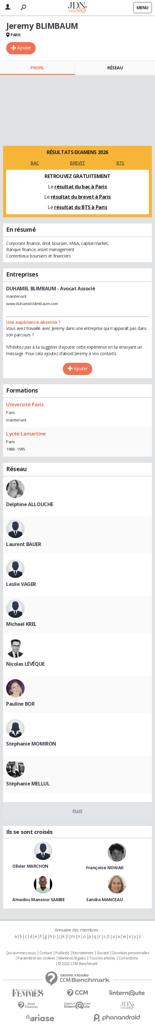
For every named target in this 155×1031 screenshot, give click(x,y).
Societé (103, 953)
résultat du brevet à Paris (81, 196)
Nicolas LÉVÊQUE (25, 664)
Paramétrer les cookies (36, 958)
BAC (34, 163)
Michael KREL (21, 624)
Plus (77, 811)
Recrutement (83, 953)
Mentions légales (71, 958)
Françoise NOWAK (105, 867)
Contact (45, 953)
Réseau (115, 68)
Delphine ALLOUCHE (29, 504)
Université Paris (24, 404)
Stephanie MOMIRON (31, 743)
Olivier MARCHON (30, 866)
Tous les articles (102, 958)
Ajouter (24, 48)
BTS (120, 163)
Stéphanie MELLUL (28, 783)
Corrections (128, 958)
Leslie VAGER (21, 584)
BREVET (77, 163)
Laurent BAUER (23, 544)
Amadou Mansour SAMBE (38, 899)
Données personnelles (130, 953)
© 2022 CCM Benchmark (77, 964)
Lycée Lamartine (26, 433)
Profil (37, 68)
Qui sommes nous (21, 953)
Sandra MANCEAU (104, 899)
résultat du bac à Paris (80, 186)
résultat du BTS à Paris (80, 207)
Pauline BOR (20, 703)
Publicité (62, 953)
